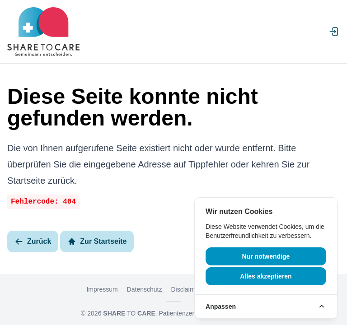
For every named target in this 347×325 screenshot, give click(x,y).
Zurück (32, 241)
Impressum (101, 289)
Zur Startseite (97, 241)
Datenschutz (144, 289)
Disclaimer (185, 289)
